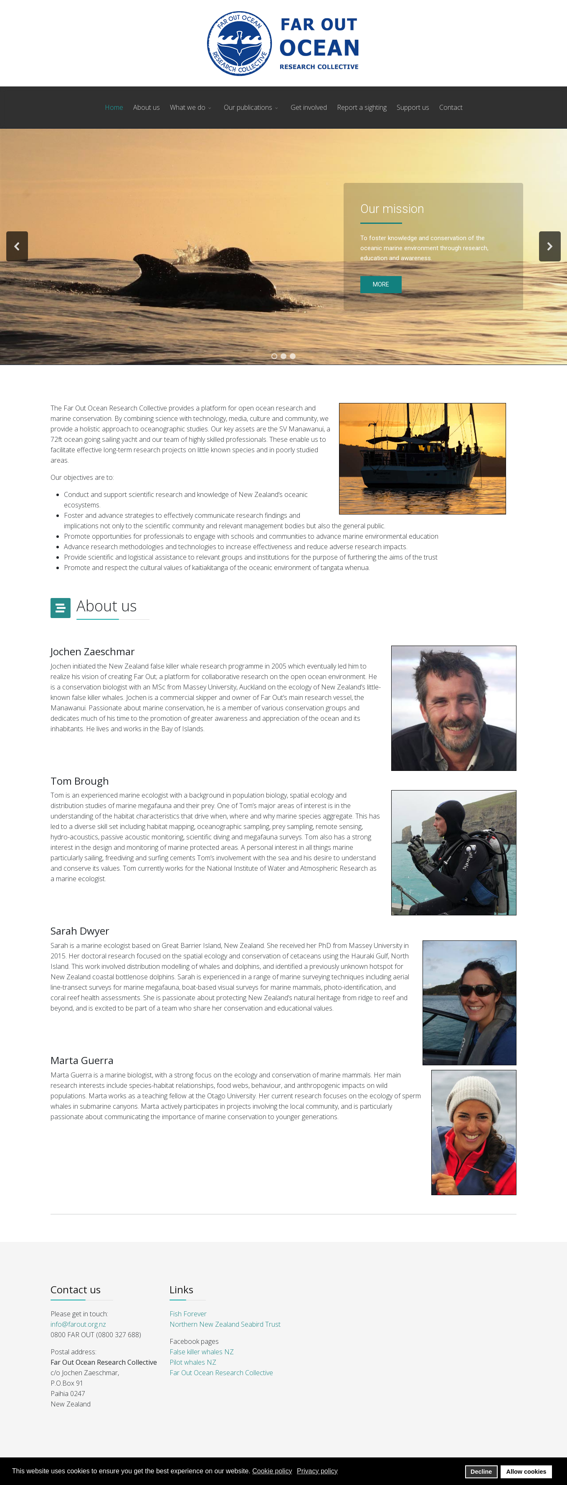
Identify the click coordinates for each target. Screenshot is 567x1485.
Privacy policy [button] (317, 1471)
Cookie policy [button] (272, 1471)
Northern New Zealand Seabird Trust (225, 1324)
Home (114, 107)
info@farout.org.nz (78, 1324)
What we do (187, 107)
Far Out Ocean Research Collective (221, 1372)
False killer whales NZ (202, 1351)
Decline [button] (481, 1471)
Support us (413, 107)
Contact (451, 107)
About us (146, 107)
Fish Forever (188, 1313)
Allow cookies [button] (526, 1471)
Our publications (248, 107)
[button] (17, 246)
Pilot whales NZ (193, 1362)
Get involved (309, 107)
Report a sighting (362, 107)
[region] (283, 246)
